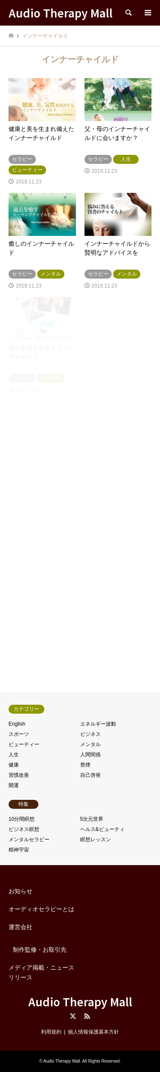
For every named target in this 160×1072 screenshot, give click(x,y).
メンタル (90, 744)
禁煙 (85, 765)
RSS (87, 1016)
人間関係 (90, 755)
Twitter (73, 1016)
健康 (14, 765)
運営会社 (20, 927)
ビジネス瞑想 (24, 829)
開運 (14, 785)
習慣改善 (19, 775)
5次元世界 (92, 819)
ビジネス (90, 734)
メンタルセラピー (29, 839)
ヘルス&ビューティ (102, 829)
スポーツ (19, 734)
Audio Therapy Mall (80, 1001)
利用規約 (51, 1032)
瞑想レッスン (95, 839)
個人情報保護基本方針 (93, 1032)
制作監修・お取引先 (40, 949)
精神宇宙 (19, 850)
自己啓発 (90, 775)
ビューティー (24, 744)
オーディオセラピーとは (41, 909)
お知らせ (20, 891)
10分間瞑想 (22, 819)
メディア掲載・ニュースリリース (41, 972)
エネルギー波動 (98, 724)
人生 (14, 755)
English (17, 724)
